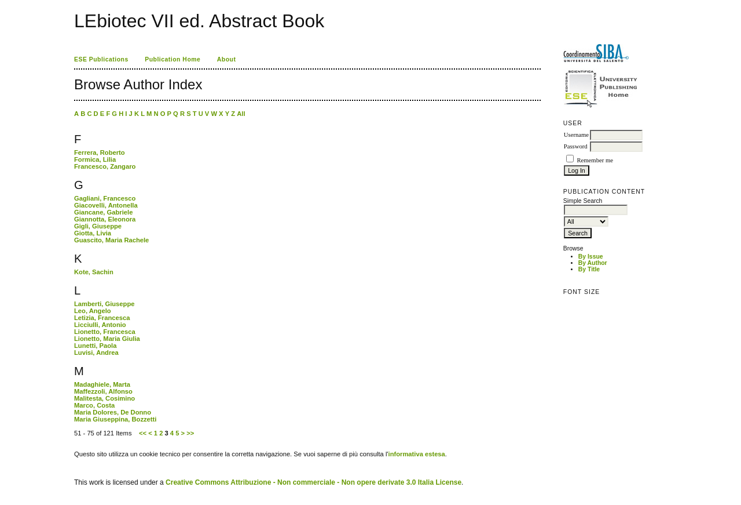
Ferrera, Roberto (99, 152)
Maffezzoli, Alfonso (103, 391)
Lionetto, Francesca (104, 331)
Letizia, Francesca (102, 317)
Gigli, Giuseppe (98, 226)
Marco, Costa (94, 405)
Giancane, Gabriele (103, 212)
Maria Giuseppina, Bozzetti (115, 419)
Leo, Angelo (92, 310)
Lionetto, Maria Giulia (107, 338)
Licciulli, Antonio (100, 324)
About (226, 59)
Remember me (594, 160)
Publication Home (172, 59)
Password (576, 146)
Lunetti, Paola (95, 345)
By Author (592, 263)
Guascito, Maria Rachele (111, 240)
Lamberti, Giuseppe (104, 303)
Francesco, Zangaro (104, 166)
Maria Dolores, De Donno (112, 412)
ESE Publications (101, 59)
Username (576, 135)
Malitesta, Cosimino (104, 398)
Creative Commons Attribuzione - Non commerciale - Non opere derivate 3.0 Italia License (313, 482)
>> (190, 433)
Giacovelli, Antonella (106, 205)
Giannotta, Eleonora (104, 219)
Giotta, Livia (92, 233)
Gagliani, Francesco (104, 198)
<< (142, 433)
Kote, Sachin (93, 271)
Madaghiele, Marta (102, 384)
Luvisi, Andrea (96, 352)
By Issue (590, 256)
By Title (589, 269)
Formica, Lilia (95, 159)
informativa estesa (416, 453)
